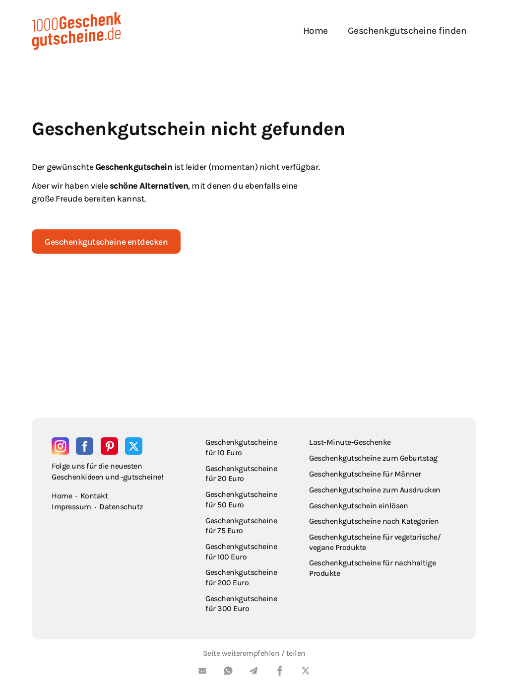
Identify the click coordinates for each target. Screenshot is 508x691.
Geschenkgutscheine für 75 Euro (241, 526)
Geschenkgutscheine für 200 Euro (241, 577)
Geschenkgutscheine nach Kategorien (374, 521)
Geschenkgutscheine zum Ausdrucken (375, 489)
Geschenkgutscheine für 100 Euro (241, 551)
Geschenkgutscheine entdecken (106, 242)
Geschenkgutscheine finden (407, 30)
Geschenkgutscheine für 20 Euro (241, 474)
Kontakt (94, 495)
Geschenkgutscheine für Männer (365, 474)
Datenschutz (121, 506)
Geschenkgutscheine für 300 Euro (241, 604)
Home (315, 30)
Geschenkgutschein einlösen (358, 505)
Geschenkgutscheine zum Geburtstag (373, 458)
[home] (76, 31)
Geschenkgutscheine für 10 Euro (241, 447)
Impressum (71, 506)
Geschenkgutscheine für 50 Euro (241, 499)
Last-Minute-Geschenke (350, 442)
